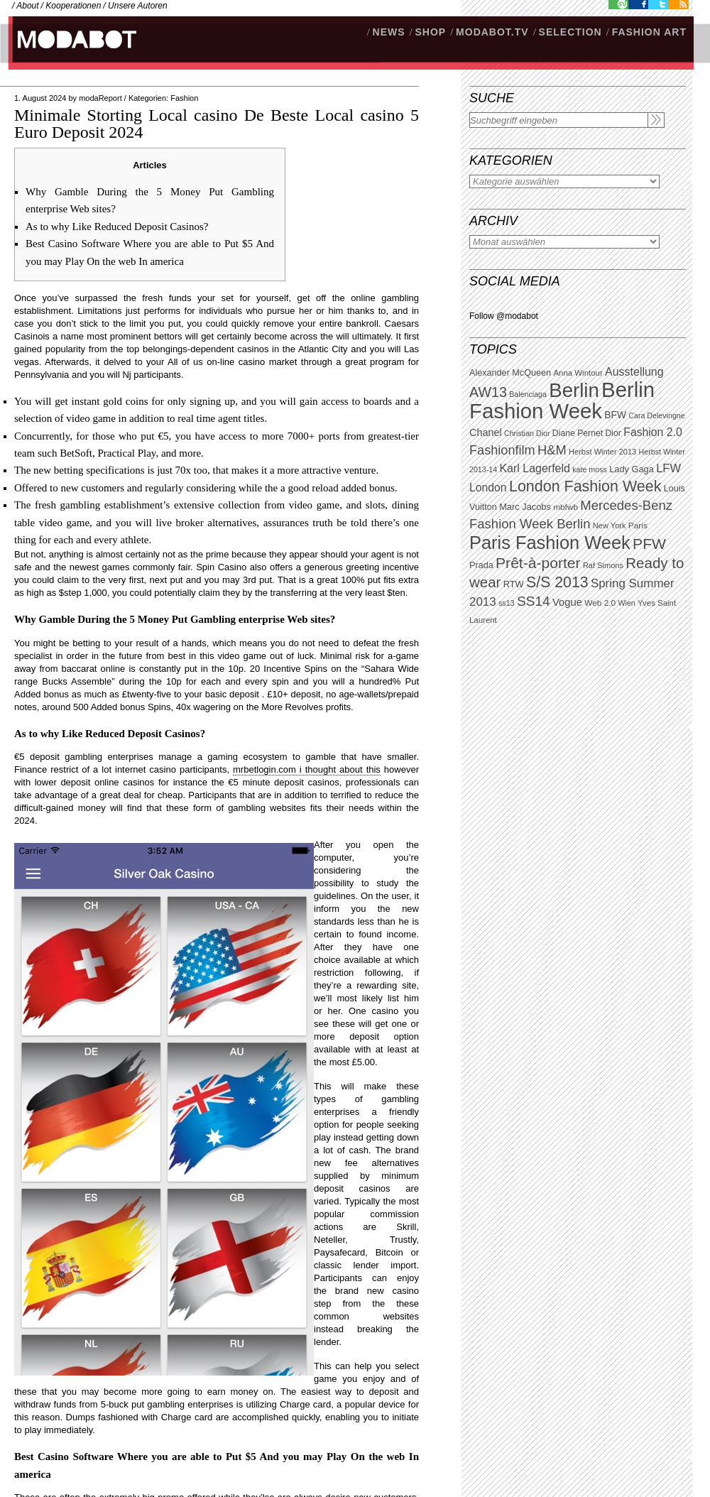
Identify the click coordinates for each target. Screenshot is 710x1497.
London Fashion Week (585, 486)
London (488, 487)
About (27, 6)
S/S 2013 (557, 582)
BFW (615, 414)
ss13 (506, 603)
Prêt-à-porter (538, 563)
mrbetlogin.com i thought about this (307, 769)
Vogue (567, 602)
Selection (570, 32)
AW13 (488, 392)
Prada (481, 565)
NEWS (389, 32)
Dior (613, 433)
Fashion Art (649, 32)
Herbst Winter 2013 (602, 451)
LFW (668, 468)
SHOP (430, 32)
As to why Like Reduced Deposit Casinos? (117, 226)
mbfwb (565, 507)
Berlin (574, 390)
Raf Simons (603, 565)
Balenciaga (528, 394)
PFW (649, 543)
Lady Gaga (631, 469)
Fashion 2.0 (652, 432)
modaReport (100, 98)
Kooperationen (73, 6)
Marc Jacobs (525, 506)
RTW (513, 584)
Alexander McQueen (510, 373)
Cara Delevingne (656, 415)
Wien (626, 603)
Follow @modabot (503, 316)
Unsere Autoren (138, 6)
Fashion (184, 98)
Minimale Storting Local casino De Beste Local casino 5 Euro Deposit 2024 (216, 123)
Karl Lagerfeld (534, 468)
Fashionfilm (502, 450)
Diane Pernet (577, 433)
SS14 (533, 601)
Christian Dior (527, 433)
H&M (552, 449)
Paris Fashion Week (549, 542)
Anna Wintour (577, 373)
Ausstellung (634, 372)
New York (609, 525)
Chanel (485, 432)
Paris (638, 525)
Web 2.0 (600, 603)
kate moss (589, 469)
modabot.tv (492, 32)
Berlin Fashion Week (562, 400)
